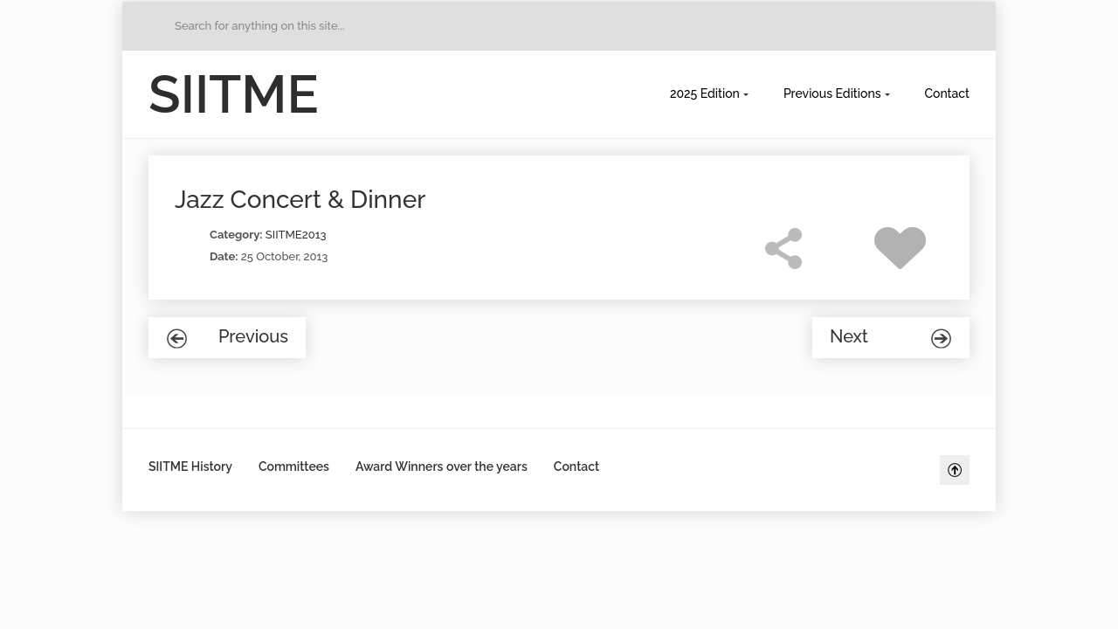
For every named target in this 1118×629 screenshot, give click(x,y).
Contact (947, 93)
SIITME (233, 94)
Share (783, 248)
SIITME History (190, 466)
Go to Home (158, 26)
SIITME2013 (296, 234)
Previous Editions (832, 93)
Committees (294, 466)
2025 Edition (705, 93)
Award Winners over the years (441, 466)
